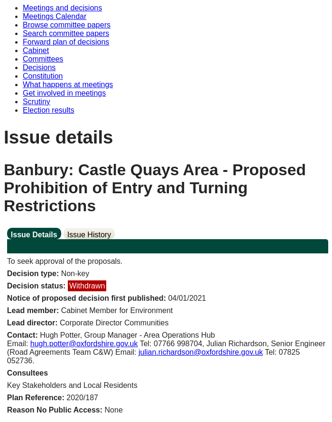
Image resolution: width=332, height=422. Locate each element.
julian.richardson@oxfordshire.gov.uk (200, 352)
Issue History (89, 235)
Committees (43, 59)
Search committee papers (66, 33)
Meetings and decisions (62, 8)
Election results (48, 110)
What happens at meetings (68, 85)
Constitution (43, 76)
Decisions (39, 67)
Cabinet (36, 50)
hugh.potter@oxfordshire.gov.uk (84, 344)
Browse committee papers (67, 25)
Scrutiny (36, 102)
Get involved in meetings (64, 93)
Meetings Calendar (54, 16)
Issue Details (34, 235)
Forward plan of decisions (66, 42)
